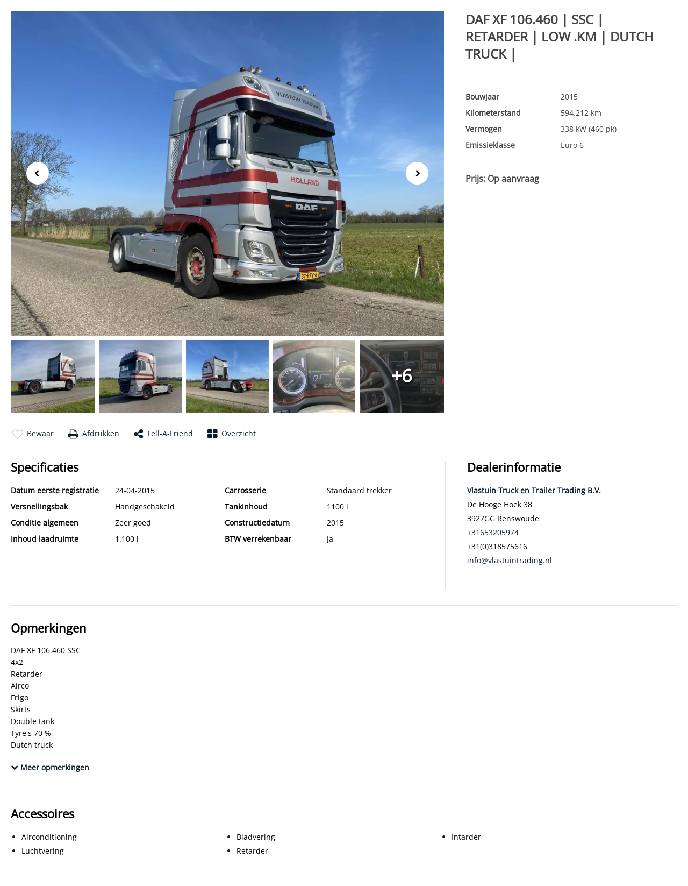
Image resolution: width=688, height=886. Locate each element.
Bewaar (33, 434)
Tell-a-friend (163, 434)
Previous (34, 172)
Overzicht (231, 434)
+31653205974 (493, 532)
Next (420, 174)
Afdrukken (93, 434)
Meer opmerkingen (50, 767)
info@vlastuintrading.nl (509, 560)
